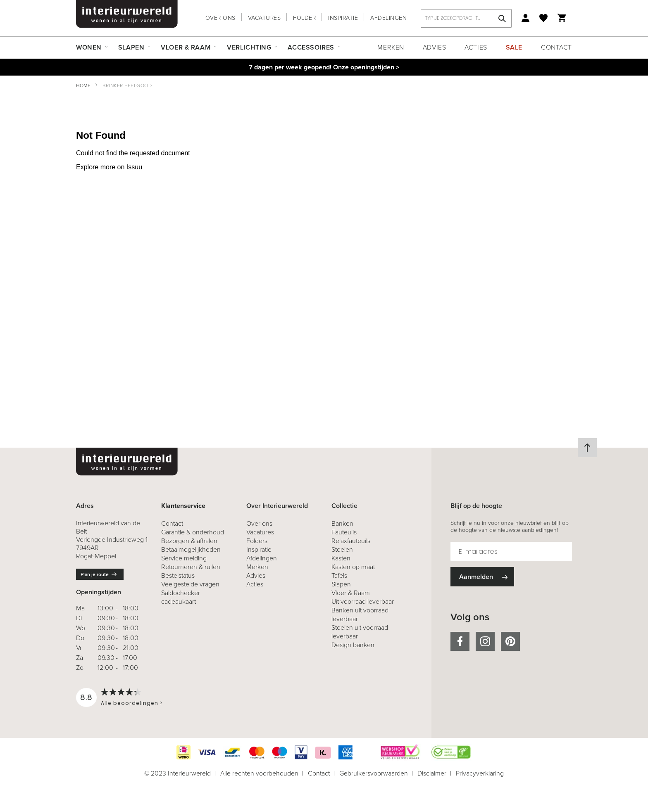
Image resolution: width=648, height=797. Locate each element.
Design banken (352, 645)
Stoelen (342, 549)
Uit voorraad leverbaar (362, 601)
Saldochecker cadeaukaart (180, 597)
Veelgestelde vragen (190, 584)
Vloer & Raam (350, 593)
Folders (256, 541)
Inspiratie (343, 18)
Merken (390, 47)
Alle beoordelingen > (131, 703)
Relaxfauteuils (350, 541)
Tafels (339, 575)
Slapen (341, 584)
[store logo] (127, 14)
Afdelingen (388, 18)
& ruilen (190, 567)
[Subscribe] (482, 576)
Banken (342, 523)
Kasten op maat (353, 567)
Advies (434, 47)
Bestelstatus (178, 575)
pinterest (510, 641)
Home (83, 85)
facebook (459, 641)
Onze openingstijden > (366, 67)
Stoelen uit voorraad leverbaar (359, 632)
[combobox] (466, 18)
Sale (514, 47)
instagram (485, 641)
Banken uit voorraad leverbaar (359, 614)
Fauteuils (344, 532)
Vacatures (264, 18)
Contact (556, 47)
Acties (476, 47)
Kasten (340, 558)
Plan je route (95, 574)
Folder (304, 18)
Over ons (220, 18)
